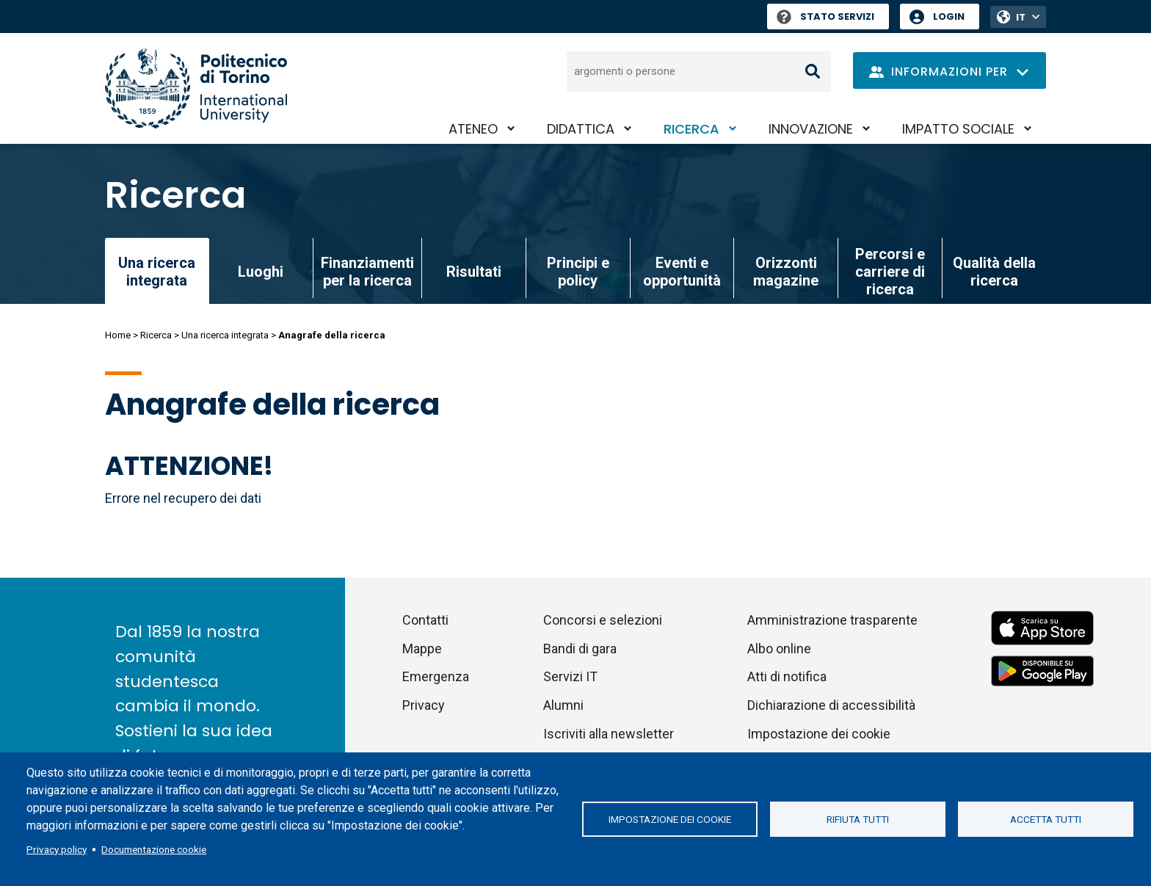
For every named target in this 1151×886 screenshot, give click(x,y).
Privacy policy (56, 849)
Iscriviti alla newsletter (608, 733)
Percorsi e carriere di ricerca (890, 271)
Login (949, 16)
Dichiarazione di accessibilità (831, 705)
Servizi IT (570, 676)
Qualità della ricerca (994, 271)
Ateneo (473, 129)
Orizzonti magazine (785, 271)
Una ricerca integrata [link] (156, 271)
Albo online (779, 648)
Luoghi (260, 271)
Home (118, 335)
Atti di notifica (787, 676)
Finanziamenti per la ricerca (367, 271)
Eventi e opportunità (682, 271)
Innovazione (811, 129)
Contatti (425, 620)
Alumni (563, 705)
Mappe (422, 648)
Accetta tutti (1045, 819)
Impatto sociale (958, 129)
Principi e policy (578, 271)
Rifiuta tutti (858, 819)
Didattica (580, 129)
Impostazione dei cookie (670, 819)
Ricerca (691, 129)
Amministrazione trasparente (832, 620)
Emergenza (435, 676)
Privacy (423, 705)
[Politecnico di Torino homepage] (196, 88)
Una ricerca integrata (225, 335)
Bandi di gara (580, 648)
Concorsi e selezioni (602, 620)
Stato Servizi (825, 16)
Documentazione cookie (153, 849)
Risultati (473, 271)
